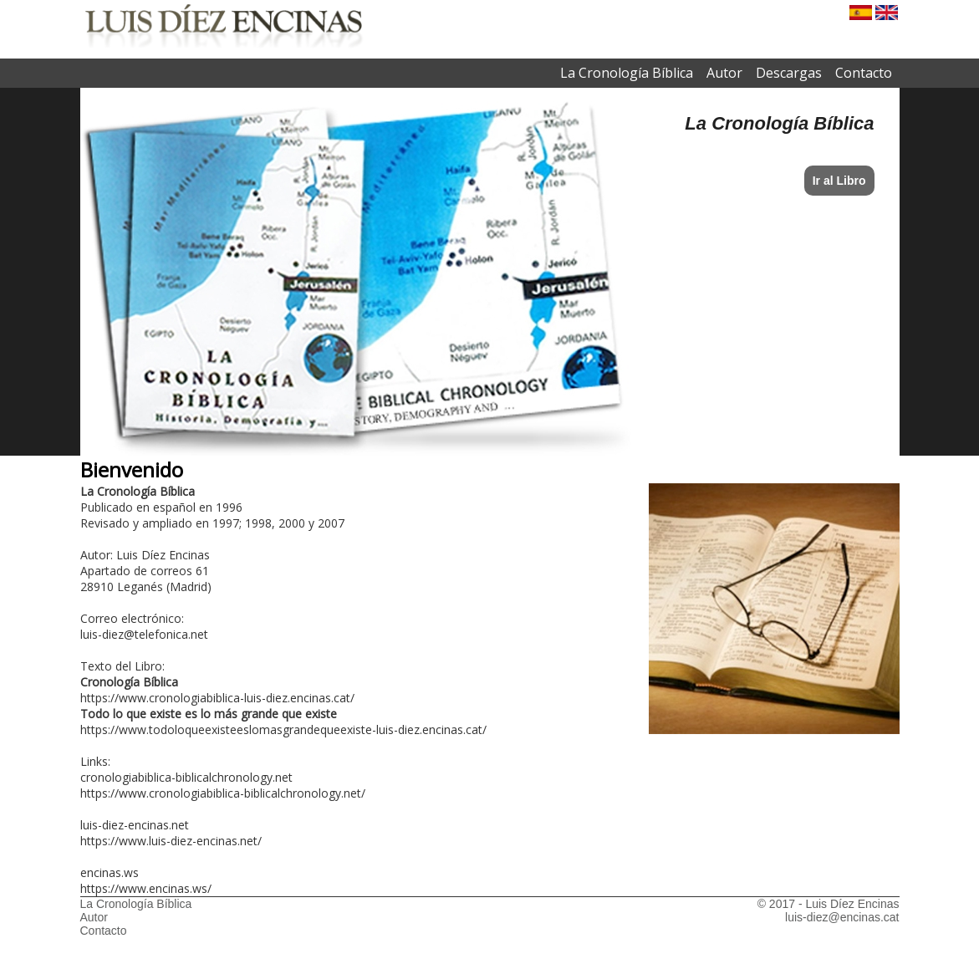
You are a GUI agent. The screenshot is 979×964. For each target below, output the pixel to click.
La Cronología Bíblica (626, 73)
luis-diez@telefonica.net (144, 634)
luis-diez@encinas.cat (842, 917)
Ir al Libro (839, 180)
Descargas (789, 73)
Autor (724, 73)
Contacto (863, 73)
